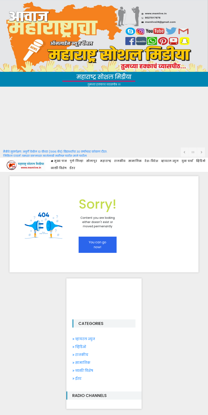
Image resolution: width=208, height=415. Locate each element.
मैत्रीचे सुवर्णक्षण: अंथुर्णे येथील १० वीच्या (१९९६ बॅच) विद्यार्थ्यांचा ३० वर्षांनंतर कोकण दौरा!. (55, 152)
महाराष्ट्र (105, 161)
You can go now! (97, 244)
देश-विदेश (151, 161)
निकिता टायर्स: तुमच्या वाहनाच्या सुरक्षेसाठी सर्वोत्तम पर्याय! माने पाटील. (45, 156)
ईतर (72, 168)
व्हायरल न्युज (170, 161)
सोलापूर (91, 161)
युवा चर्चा (187, 161)
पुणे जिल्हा (76, 161)
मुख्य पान (59, 161)
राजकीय (120, 161)
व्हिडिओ (200, 161)
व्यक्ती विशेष (59, 168)
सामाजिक (135, 161)
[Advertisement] (104, 117)
